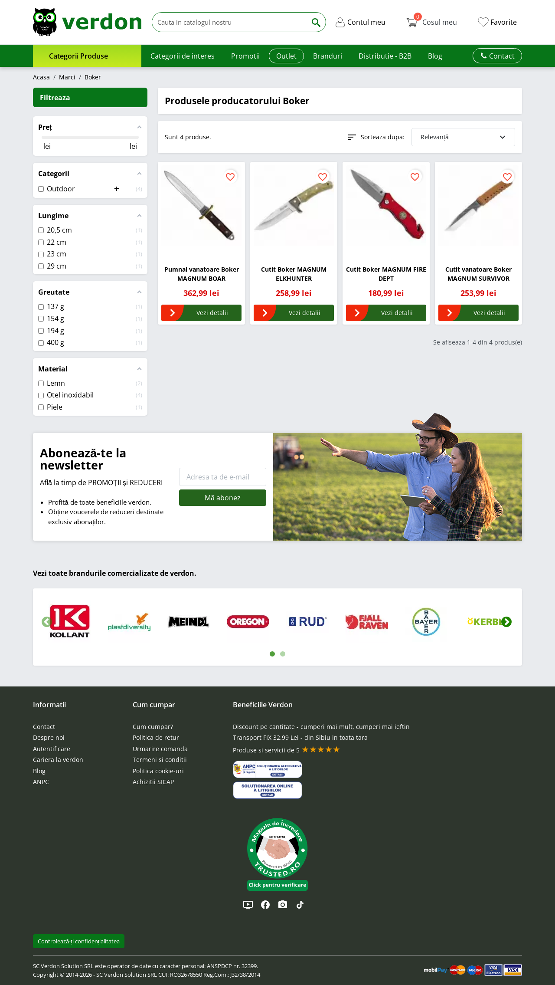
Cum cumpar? (153, 726)
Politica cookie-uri (158, 771)
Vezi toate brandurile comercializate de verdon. (114, 573)
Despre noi (49, 737)
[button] (360, 22)
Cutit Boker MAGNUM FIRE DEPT (386, 273)
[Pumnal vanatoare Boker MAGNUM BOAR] (201, 205)
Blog (39, 771)
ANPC (41, 782)
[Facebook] (265, 905)
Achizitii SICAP (153, 782)
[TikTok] (300, 905)
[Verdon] (87, 22)
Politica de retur (156, 737)
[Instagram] (283, 905)
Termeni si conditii (160, 759)
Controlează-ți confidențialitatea (79, 941)
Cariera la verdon (58, 759)
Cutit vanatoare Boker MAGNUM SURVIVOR (478, 273)
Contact (44, 726)
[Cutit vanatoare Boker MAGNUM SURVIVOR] (478, 205)
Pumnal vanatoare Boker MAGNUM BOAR (201, 273)
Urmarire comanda (160, 749)
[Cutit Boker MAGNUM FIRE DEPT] (386, 205)
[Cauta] (229, 22)
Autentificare (51, 749)
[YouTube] (248, 905)
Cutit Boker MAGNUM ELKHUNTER (293, 273)
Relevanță (464, 137)
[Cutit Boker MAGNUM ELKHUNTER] (294, 205)
